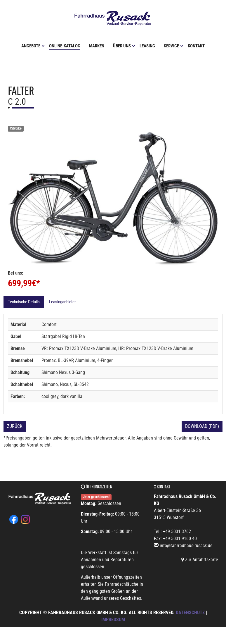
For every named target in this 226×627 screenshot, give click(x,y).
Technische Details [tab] (24, 301)
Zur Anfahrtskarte (199, 559)
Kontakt (196, 46)
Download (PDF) (202, 426)
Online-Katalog (64, 46)
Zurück (14, 426)
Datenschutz (190, 612)
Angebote (33, 46)
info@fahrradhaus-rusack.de (186, 545)
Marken (96, 46)
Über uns (124, 46)
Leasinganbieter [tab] (62, 301)
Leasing (147, 46)
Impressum (113, 619)
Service (173, 46)
